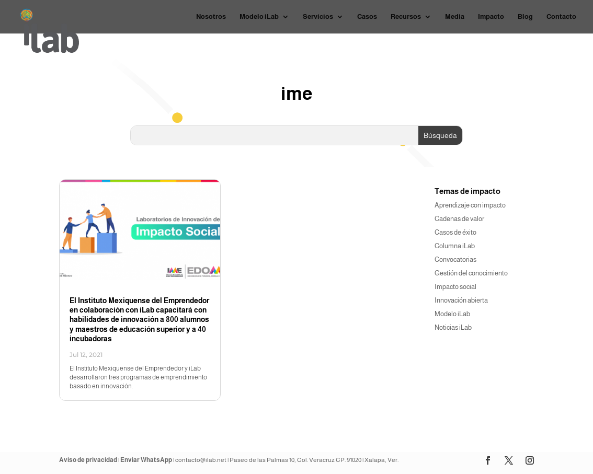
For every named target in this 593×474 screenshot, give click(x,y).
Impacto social (455, 287)
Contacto (561, 16)
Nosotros (211, 16)
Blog (525, 16)
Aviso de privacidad (88, 460)
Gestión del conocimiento (471, 273)
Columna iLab (455, 246)
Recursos (406, 16)
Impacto (491, 16)
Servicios (318, 16)
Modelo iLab (259, 16)
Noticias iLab (453, 327)
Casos (367, 16)
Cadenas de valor (459, 219)
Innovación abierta (461, 300)
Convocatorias (455, 259)
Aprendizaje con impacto (470, 205)
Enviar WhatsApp (146, 460)
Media (454, 16)
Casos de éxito (455, 232)
